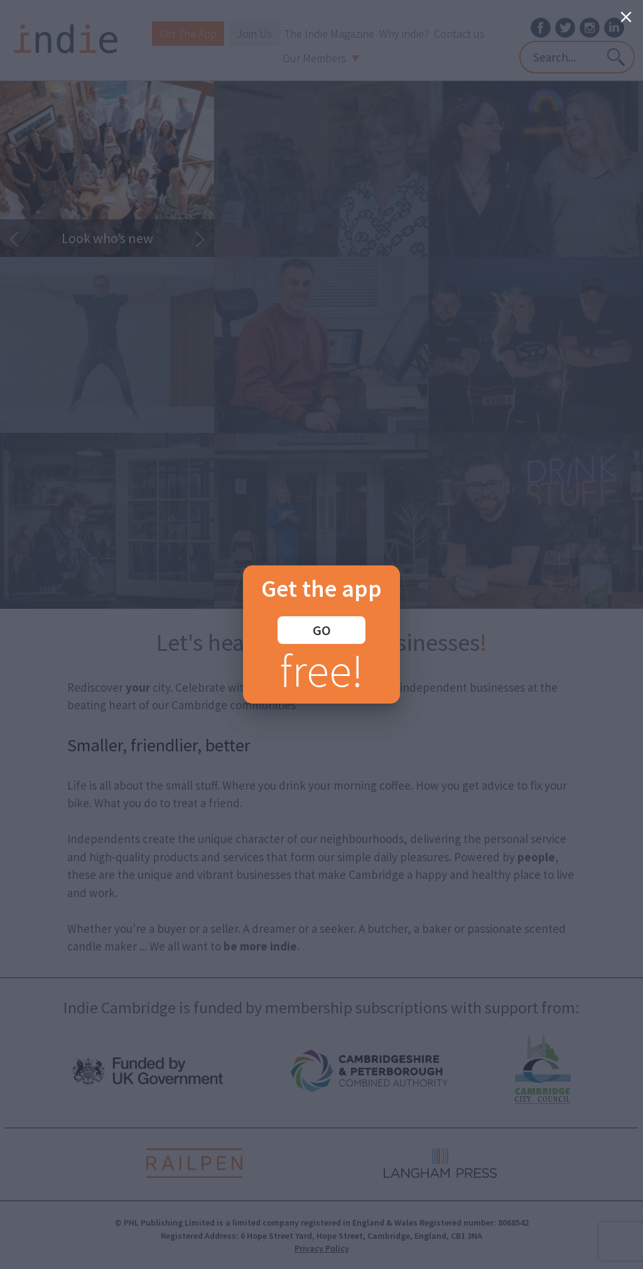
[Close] (626, 17)
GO (322, 630)
